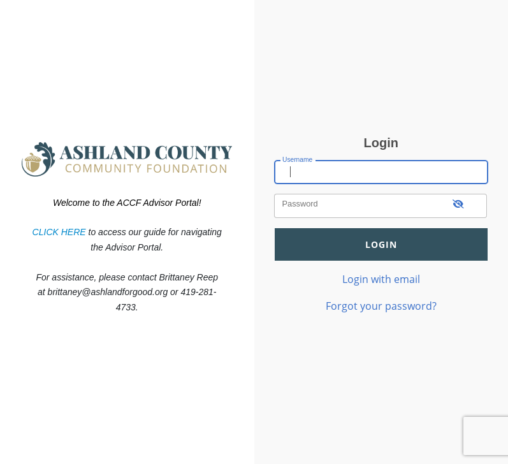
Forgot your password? (381, 305)
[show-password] (458, 206)
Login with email (381, 279)
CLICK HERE (59, 232)
